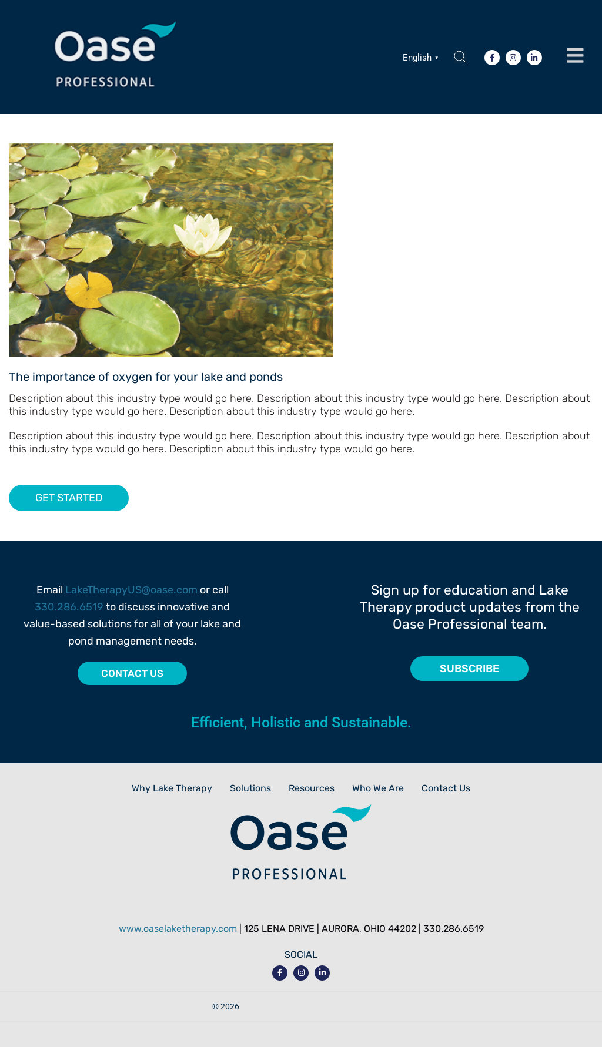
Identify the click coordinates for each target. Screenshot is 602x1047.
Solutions (250, 788)
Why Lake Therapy (172, 788)
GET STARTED (68, 497)
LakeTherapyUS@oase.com (131, 589)
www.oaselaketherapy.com (178, 928)
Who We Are (378, 788)
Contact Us (446, 788)
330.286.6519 (69, 606)
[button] (575, 56)
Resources (312, 788)
